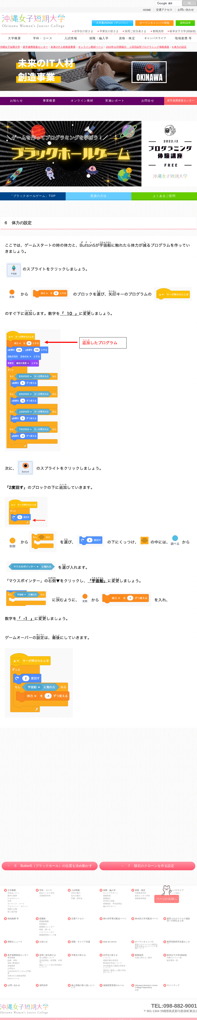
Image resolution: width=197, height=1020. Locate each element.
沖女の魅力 (76, 893)
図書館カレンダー (46, 927)
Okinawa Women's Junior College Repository (146, 986)
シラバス (107, 958)
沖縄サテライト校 (174, 958)
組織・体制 (12, 960)
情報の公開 (12, 909)
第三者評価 (12, 912)
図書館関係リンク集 (47, 935)
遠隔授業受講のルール (113, 985)
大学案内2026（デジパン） (112, 22)
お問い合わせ (186, 9)
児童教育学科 (45, 896)
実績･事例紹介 (14, 963)
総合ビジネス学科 (46, 893)
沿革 (9, 901)
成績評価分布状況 (110, 960)
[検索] (168, 3)
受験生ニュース (15, 942)
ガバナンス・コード (16, 904)
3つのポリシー (14, 898)
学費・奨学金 (76, 898)
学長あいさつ (13, 893)
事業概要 (11, 958)
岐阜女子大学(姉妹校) (183, 31)
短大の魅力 (76, 896)
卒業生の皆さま (109, 31)
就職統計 (107, 898)
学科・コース (42, 38)
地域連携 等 (183, 38)
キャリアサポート (110, 893)
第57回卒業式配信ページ (114, 919)
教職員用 (158, 31)
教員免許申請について (112, 963)
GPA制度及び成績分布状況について (114, 966)
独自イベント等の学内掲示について (50, 966)
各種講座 (11, 966)
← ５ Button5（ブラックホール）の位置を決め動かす (49, 866)
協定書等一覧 (172, 960)
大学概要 (14, 38)
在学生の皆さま (83, 31)
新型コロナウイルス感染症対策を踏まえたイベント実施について (146, 946)
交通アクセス (164, 9)
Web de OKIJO (109, 942)
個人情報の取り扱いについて (82, 986)
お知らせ (43, 942)
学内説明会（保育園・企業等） (50, 961)
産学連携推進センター (18, 955)
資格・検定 (127, 38)
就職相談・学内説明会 (112, 904)
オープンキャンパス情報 (154, 22)
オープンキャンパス (144, 942)
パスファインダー (46, 932)
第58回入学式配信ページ (146, 919)
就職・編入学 (99, 38)
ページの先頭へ (166, 899)
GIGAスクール (14, 979)
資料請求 (185, 22)
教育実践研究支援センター (178, 943)
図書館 (42, 919)
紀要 (137, 990)
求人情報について (46, 958)
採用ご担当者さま (135, 31)
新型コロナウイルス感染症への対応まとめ (178, 920)
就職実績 (107, 896)
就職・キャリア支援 (80, 942)
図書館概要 (44, 921)
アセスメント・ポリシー (18, 906)
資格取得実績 (140, 898)
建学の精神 (12, 896)
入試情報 (70, 38)
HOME (147, 9)
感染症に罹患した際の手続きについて (114, 971)
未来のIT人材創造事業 (17, 976)
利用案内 (43, 924)
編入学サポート (109, 906)
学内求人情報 (108, 901)
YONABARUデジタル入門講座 (19, 972)
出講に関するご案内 (143, 958)
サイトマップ (173, 985)
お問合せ (11, 969)
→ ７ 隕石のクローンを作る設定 (147, 866)
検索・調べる (45, 930)
